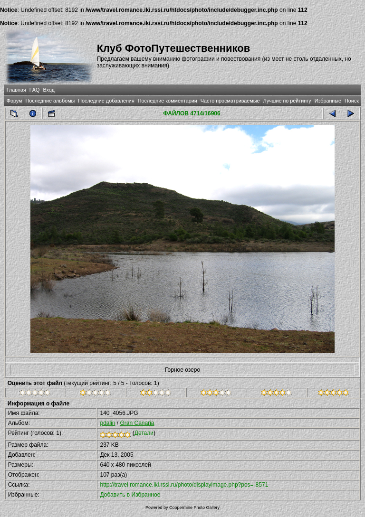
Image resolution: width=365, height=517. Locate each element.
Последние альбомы (50, 100)
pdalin (107, 423)
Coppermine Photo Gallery (194, 507)
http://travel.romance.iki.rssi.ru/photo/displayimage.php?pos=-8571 (184, 484)
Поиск (352, 100)
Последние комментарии (167, 100)
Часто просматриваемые (230, 100)
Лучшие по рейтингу (287, 100)
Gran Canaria (137, 423)
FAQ (34, 90)
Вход (48, 90)
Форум (14, 100)
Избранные (328, 100)
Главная (16, 90)
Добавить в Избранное (130, 494)
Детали (144, 433)
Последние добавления (106, 100)
